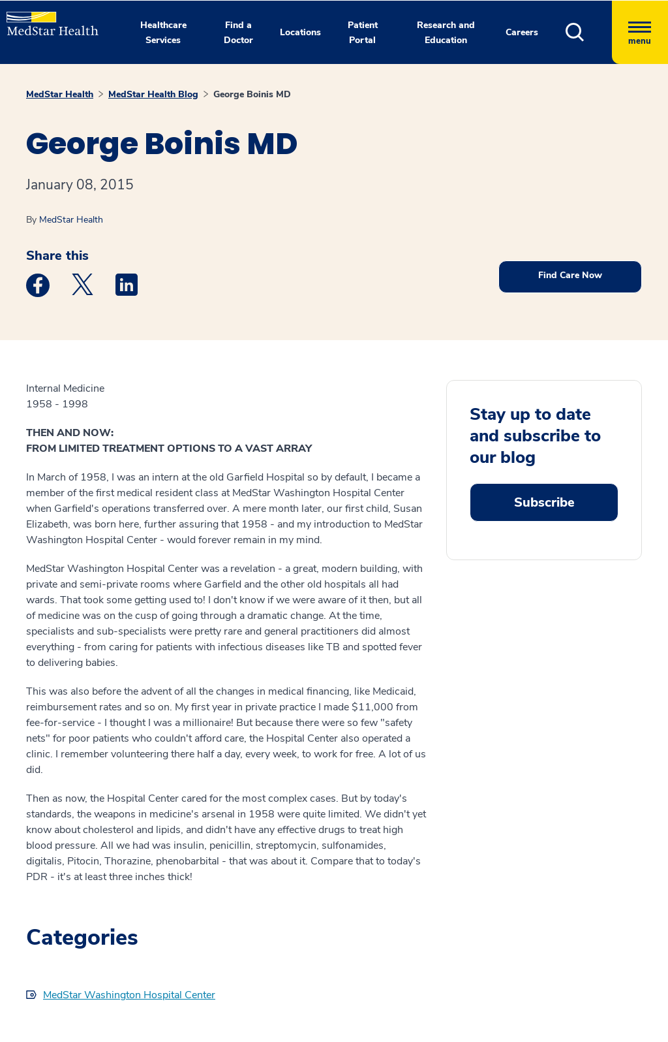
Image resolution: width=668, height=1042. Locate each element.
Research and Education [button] (446, 32)
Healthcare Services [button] (163, 32)
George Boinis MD (252, 94)
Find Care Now (570, 275)
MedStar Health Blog (153, 94)
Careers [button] (522, 32)
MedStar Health (59, 94)
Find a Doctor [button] (238, 32)
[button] (589, 32)
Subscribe (544, 502)
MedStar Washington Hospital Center (129, 995)
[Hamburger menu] (640, 32)
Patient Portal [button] (363, 32)
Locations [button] (300, 32)
